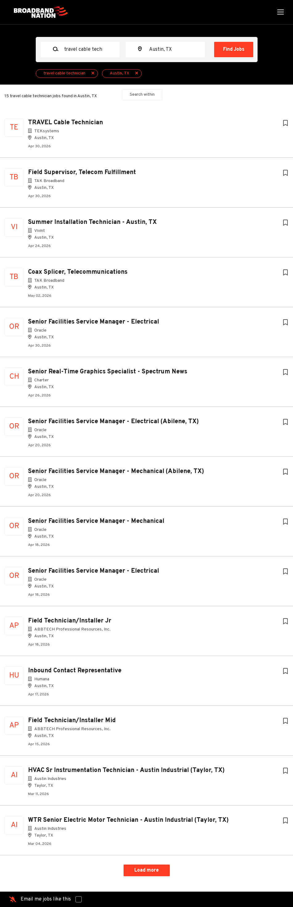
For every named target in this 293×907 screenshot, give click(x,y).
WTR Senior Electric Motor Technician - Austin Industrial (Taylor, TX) (128, 820)
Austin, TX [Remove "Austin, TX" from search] (119, 73)
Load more (146, 870)
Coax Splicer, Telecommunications (78, 272)
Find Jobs (233, 49)
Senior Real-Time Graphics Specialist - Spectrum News (107, 372)
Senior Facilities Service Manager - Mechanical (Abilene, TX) (116, 471)
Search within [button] (142, 94)
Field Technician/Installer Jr (69, 621)
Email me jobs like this (46, 899)
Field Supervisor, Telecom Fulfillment (82, 173)
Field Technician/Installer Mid (72, 721)
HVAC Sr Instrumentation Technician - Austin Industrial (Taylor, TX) (126, 770)
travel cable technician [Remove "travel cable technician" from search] (64, 73)
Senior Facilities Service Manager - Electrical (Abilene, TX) (113, 422)
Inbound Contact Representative (74, 671)
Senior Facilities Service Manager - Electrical (93, 322)
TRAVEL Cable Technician (65, 123)
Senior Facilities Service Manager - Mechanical (96, 521)
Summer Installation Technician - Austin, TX (92, 222)
